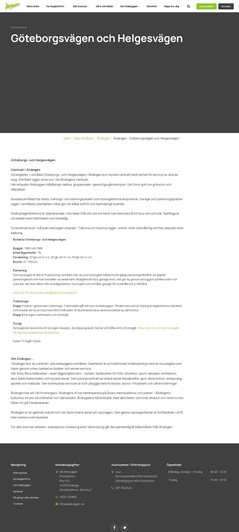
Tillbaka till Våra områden (33, 54)
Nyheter (152, 6)
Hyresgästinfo (55, 6)
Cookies (18, 504)
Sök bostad (80, 6)
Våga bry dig (171, 6)
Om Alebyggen (130, 6)
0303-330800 (68, 497)
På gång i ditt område (26, 497)
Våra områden (104, 6)
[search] (188, 6)
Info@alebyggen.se (72, 504)
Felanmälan (206, 6)
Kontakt (226, 6)
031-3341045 (123, 488)
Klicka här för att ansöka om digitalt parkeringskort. (45, 293)
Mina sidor (32, 6)
